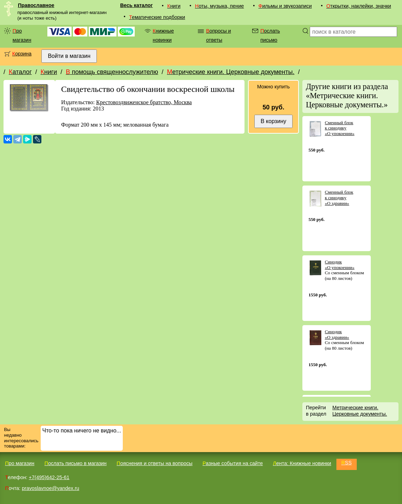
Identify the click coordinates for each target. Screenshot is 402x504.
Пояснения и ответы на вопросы (155, 463)
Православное (36, 5)
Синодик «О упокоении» (340, 264)
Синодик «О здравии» (337, 334)
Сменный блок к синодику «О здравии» (339, 197)
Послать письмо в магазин (76, 463)
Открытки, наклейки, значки (358, 6)
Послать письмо (270, 35)
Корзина (22, 53)
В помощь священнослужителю (112, 71)
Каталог (20, 71)
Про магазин (22, 35)
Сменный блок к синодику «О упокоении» (340, 128)
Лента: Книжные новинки (302, 463)
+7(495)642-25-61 (49, 477)
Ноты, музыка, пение (219, 6)
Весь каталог (136, 5)
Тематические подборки (157, 17)
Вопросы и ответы (218, 35)
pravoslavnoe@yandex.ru (50, 488)
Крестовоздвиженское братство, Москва (144, 102)
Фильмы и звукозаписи (285, 6)
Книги (174, 6)
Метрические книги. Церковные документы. (231, 71)
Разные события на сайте (232, 463)
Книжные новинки (163, 35)
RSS (346, 462)
